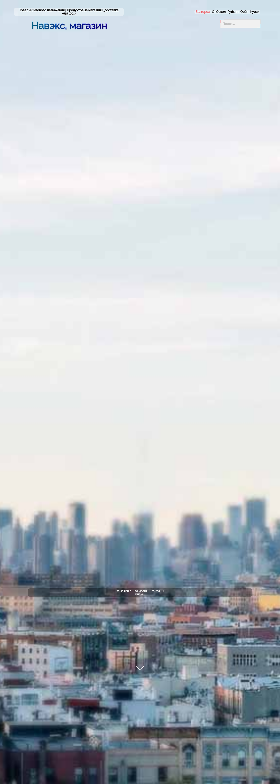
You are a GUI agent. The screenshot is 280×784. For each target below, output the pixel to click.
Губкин (233, 12)
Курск (254, 12)
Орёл (244, 12)
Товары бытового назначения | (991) (68, 12)
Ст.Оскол (219, 12)
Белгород (202, 12)
